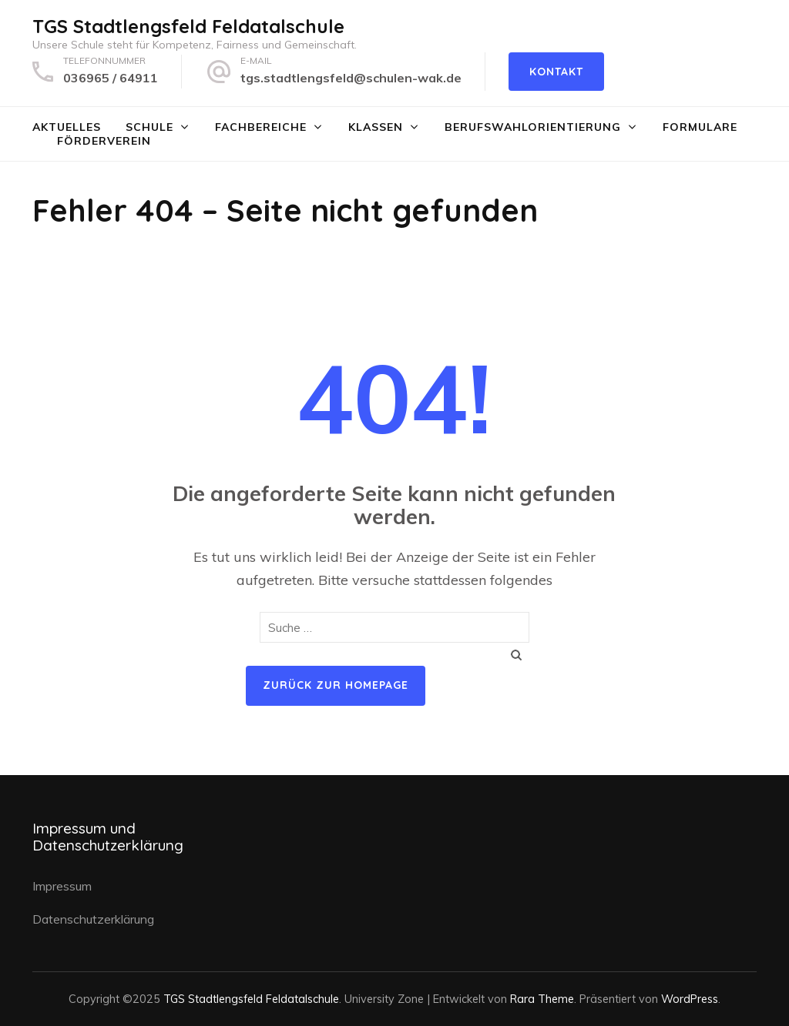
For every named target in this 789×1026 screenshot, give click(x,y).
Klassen (375, 127)
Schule (149, 127)
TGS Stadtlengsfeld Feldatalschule (188, 26)
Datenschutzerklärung (93, 919)
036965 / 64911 (110, 77)
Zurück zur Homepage (335, 685)
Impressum (62, 886)
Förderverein (104, 141)
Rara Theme (542, 998)
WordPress (689, 998)
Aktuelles (66, 127)
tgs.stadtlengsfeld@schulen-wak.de (351, 77)
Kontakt (556, 72)
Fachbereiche (261, 127)
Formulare (700, 127)
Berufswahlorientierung (533, 127)
